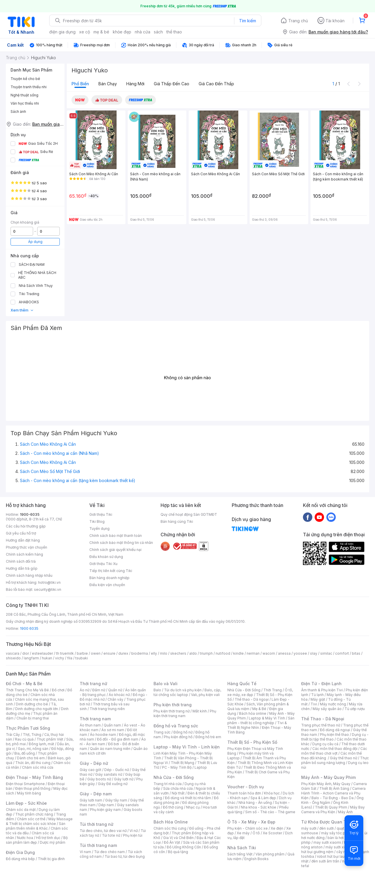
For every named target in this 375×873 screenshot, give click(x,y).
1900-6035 (30, 514)
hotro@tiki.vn (49, 582)
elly (154, 653)
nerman (253, 653)
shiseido (13, 658)
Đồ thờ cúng (173, 807)
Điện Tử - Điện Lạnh (321, 683)
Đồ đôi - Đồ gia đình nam (117, 739)
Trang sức (162, 732)
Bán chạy (107, 83)
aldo (193, 653)
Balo (157, 690)
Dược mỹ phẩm (52, 842)
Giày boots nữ (99, 779)
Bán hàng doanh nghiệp (109, 578)
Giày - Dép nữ (94, 763)
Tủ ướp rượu (355, 709)
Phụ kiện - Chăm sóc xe (247, 828)
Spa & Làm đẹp (263, 798)
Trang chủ (298, 20)
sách (158, 31)
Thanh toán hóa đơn (244, 793)
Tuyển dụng (99, 528)
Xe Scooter (272, 833)
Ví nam (85, 852)
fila (69, 658)
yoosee (300, 653)
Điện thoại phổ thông (32, 788)
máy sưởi (308, 828)
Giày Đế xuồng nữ (112, 784)
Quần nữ (115, 690)
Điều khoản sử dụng (106, 556)
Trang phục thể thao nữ (320, 725)
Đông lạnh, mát (41, 744)
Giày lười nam (91, 800)
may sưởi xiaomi (327, 842)
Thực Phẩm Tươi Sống (28, 728)
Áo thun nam (90, 725)
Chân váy (115, 699)
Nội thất (178, 793)
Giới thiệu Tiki (100, 514)
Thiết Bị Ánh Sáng (334, 788)
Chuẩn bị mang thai (32, 718)
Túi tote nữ (111, 835)
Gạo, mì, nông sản (33, 748)
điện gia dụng (62, 31)
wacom (268, 653)
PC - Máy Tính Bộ (177, 767)
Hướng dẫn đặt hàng (23, 540)
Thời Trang (272, 690)
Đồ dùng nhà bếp (20, 859)
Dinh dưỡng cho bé (32, 704)
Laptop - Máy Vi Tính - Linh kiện (187, 746)
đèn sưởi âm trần (325, 861)
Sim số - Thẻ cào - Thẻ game (270, 812)
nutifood (223, 653)
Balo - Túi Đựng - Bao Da (332, 798)
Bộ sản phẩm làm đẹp (37, 840)
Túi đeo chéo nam (109, 852)
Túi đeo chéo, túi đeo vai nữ (103, 830)
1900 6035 (29, 628)
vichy (59, 658)
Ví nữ (133, 830)
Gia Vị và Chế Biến (178, 837)
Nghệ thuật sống (24, 95)
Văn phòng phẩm (269, 854)
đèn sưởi (326, 828)
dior (25, 653)
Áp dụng (35, 241)
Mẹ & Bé (259, 709)
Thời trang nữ (93, 683)
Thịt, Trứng (32, 734)
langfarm (31, 658)
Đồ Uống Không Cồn (184, 847)
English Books (256, 859)
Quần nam (112, 725)
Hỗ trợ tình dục (48, 837)
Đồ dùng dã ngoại (335, 730)
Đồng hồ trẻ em (208, 737)
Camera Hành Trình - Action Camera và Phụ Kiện (333, 793)
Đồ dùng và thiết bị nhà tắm (188, 798)
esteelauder (42, 653)
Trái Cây (13, 734)
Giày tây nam (116, 800)
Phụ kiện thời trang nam (185, 713)
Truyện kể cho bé (25, 78)
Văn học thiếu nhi (25, 103)
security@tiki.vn (47, 589)
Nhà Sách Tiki (241, 847)
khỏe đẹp (122, 31)
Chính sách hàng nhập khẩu (29, 575)
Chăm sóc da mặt (21, 809)
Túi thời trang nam (98, 845)
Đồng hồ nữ (182, 732)
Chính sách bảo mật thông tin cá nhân (121, 542)
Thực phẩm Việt (50, 739)
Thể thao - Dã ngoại (252, 699)
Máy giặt (318, 699)
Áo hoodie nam (103, 734)
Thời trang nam (95, 718)
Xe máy (243, 833)
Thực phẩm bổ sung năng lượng (335, 760)
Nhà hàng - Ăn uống (255, 802)
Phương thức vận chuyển (26, 547)
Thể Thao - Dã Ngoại (322, 718)
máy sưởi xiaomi (339, 847)
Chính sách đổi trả (21, 561)
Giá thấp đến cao (171, 83)
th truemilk (65, 653)
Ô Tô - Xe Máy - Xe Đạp (251, 821)
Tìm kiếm (247, 20)
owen (95, 653)
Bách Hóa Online (171, 821)
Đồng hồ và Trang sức (176, 725)
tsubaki (81, 658)
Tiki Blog (97, 521)
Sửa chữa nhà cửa (178, 788)
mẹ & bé (101, 31)
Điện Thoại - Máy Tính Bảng (34, 777)
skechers (178, 653)
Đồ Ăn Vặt (172, 842)
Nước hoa (25, 837)
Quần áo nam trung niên (110, 748)
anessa (284, 653)
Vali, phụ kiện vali (205, 694)
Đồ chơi (58, 690)
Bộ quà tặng (178, 852)
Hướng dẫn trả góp (22, 568)
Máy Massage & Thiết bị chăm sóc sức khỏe (39, 821)
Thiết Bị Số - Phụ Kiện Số (252, 742)
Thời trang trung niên (107, 709)
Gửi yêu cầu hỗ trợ (21, 533)
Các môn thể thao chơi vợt (334, 750)
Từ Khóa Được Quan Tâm (326, 821)
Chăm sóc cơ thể (31, 819)
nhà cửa (142, 31)
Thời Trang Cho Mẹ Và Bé (27, 690)
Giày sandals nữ (108, 774)
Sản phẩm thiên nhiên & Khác (35, 826)
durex (123, 653)
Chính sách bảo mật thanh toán (115, 535)
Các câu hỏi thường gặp (26, 526)
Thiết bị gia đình (51, 859)
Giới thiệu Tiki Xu (103, 563)
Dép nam (106, 805)
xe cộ (84, 31)
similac (326, 653)
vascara (12, 653)
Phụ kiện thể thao (334, 734)
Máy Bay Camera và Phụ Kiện (333, 809)
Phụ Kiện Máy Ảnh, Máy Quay (325, 784)
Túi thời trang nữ (96, 824)
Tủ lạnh (317, 694)
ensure (109, 653)
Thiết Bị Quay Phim (331, 807)
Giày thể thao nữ (343, 758)
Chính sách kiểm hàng (24, 554)
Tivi (314, 704)
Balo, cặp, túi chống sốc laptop (187, 692)
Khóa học (272, 793)
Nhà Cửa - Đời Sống (174, 777)
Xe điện (277, 828)
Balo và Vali (166, 683)
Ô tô (256, 833)
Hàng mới (135, 83)
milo (163, 653)
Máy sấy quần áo (327, 709)
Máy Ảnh (345, 812)
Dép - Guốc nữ (116, 770)
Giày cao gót (90, 770)
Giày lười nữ (123, 779)
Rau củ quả (24, 739)
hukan (47, 658)
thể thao (174, 31)
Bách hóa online (252, 713)
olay (313, 653)
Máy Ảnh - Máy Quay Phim (328, 777)
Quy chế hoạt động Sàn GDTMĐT (189, 514)
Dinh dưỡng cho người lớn (36, 709)
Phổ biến (80, 83)
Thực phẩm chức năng (34, 814)
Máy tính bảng (29, 793)
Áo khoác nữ (119, 694)
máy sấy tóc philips (337, 833)
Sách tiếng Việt (240, 854)
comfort (342, 653)
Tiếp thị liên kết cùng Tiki (110, 571)
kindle (238, 653)
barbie (82, 653)
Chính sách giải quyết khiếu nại (115, 549)
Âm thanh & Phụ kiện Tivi (322, 690)
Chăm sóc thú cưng (170, 828)
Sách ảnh (18, 111)
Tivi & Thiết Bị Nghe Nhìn (257, 725)
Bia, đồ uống (24, 753)
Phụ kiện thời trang (173, 704)
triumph (206, 653)
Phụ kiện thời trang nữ (172, 711)
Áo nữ (84, 690)
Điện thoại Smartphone (25, 784)
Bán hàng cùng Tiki (177, 521)
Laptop (201, 767)
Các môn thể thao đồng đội (334, 748)
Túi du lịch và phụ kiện (183, 690)
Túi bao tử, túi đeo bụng (125, 856)
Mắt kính (199, 711)
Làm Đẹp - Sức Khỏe (26, 803)
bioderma (139, 653)
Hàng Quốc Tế (241, 683)
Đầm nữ (98, 690)
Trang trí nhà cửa (168, 784)
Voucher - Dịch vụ (245, 786)
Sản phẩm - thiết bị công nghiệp (260, 720)
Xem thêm (22, 310)
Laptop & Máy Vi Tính (267, 718)
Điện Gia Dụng (20, 852)
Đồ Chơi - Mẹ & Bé (24, 683)
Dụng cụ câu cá (325, 744)
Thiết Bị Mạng (182, 762)
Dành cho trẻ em (31, 758)
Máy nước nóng (333, 704)
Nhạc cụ (193, 807)
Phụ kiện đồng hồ (178, 737)
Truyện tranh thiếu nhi (29, 87)
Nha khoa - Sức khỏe (258, 807)
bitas (356, 653)
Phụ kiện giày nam (105, 809)
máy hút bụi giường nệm (332, 849)
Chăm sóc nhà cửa (37, 767)
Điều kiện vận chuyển (107, 585)
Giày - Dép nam (96, 793)
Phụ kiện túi (132, 835)
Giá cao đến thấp (216, 83)
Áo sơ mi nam (112, 730)
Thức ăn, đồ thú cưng (32, 762)
